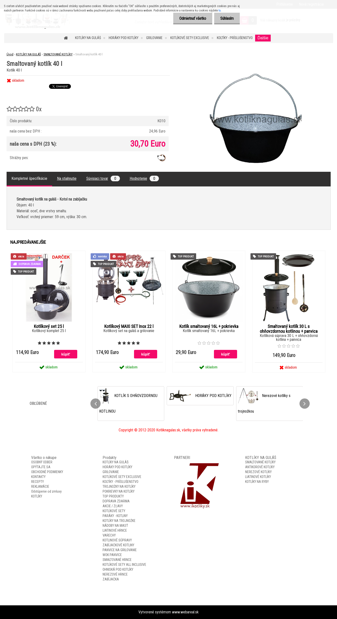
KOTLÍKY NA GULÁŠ (88, 38)
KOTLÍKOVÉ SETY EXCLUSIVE (189, 38)
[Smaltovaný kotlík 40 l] (255, 75)
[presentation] (95, 403)
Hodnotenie (144, 178)
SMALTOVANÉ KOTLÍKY (58, 54)
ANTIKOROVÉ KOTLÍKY (260, 467)
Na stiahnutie (67, 178)
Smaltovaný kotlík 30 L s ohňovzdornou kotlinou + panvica (289, 329)
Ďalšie (263, 38)
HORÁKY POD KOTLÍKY (123, 38)
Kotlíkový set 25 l (49, 326)
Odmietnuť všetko (192, 18)
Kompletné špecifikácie (29, 178)
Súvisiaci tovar (103, 178)
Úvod (10, 54)
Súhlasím (227, 18)
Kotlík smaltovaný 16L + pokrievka (208, 326)
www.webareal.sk (185, 612)
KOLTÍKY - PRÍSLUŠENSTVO (235, 38)
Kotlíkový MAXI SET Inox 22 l (129, 326)
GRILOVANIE (154, 38)
